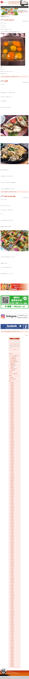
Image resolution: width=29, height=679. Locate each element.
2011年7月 (12, 635)
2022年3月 (12, 454)
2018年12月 (12, 507)
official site (12, 7)
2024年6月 (12, 415)
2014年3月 (12, 589)
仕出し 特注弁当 (13, 361)
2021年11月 (12, 460)
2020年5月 (12, 486)
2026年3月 (12, 385)
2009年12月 (12, 663)
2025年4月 (12, 401)
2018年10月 (12, 510)
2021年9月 (12, 463)
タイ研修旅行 (13, 358)
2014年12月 (12, 576)
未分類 (12, 367)
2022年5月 (12, 451)
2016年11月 (12, 543)
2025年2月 (12, 404)
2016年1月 (12, 558)
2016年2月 (12, 556)
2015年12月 (12, 559)
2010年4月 (12, 657)
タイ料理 (5, 81)
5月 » (15, 349)
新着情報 (12, 364)
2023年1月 (12, 440)
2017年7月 (12, 532)
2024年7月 (12, 414)
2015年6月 (12, 568)
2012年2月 (12, 625)
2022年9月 (12, 445)
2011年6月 (12, 637)
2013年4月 (12, 605)
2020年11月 (12, 477)
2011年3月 (12, 641)
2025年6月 (12, 398)
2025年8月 (12, 395)
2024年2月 (12, 421)
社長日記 (12, 370)
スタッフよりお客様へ (14, 355)
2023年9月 (12, 428)
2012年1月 (12, 627)
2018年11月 (12, 509)
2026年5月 (12, 382)
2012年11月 (12, 612)
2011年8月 (12, 634)
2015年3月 (12, 572)
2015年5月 (12, 569)
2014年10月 (12, 579)
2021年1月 (12, 474)
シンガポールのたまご (8, 19)
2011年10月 (12, 631)
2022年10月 (12, 444)
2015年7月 (12, 566)
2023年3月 (12, 437)
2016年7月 (12, 549)
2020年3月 (12, 487)
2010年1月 (12, 661)
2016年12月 (12, 542)
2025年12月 (12, 389)
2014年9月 (12, 581)
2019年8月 (12, 496)
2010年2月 (12, 660)
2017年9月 (12, 529)
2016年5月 (12, 552)
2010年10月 (12, 648)
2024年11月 (12, 408)
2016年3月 (12, 555)
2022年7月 (12, 448)
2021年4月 (12, 470)
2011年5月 (12, 638)
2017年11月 (12, 526)
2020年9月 (12, 480)
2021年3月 (12, 471)
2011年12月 (12, 628)
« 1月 (13, 349)
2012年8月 (12, 617)
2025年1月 (12, 405)
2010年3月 (12, 658)
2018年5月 (12, 517)
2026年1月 (12, 388)
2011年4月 (12, 640)
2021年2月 (12, 473)
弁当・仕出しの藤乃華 (14, 373)
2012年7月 (12, 618)
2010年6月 (12, 654)
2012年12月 (12, 611)
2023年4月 (12, 435)
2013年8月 (12, 599)
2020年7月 (12, 483)
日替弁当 (12, 365)
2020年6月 (12, 484)
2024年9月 (12, 411)
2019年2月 (12, 504)
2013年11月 (12, 595)
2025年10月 (12, 392)
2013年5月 (12, 604)
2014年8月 (12, 582)
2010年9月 (12, 650)
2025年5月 (12, 399)
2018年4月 (12, 519)
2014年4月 (12, 588)
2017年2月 (12, 539)
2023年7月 (12, 431)
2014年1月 (12, 592)
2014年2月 (12, 591)
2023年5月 (12, 434)
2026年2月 (12, 386)
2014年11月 (12, 578)
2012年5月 (12, 621)
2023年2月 (12, 438)
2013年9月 (12, 598)
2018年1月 (12, 523)
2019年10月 (12, 493)
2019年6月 (12, 499)
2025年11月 (12, 391)
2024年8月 (12, 412)
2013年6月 (12, 602)
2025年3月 (12, 402)
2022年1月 (12, 457)
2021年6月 (12, 467)
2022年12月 (12, 441)
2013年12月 (12, 594)
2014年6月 (12, 585)
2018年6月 (12, 516)
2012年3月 (12, 624)
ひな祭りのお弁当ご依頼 (9, 196)
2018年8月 (12, 513)
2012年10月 (12, 614)
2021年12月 (12, 458)
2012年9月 (12, 615)
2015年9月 (12, 563)
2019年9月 (12, 494)
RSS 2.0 (12, 377)
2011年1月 (12, 644)
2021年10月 (12, 461)
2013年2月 (12, 608)
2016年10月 (12, 545)
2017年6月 (12, 533)
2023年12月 (12, 424)
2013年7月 (12, 601)
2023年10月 (12, 427)
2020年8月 (12, 481)
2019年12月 (12, 490)
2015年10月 (12, 562)
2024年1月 (12, 422)
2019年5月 (12, 500)
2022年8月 (12, 447)
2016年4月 (12, 553)
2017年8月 (12, 530)
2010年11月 (12, 647)
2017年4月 (12, 536)
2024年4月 (12, 418)
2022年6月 (12, 450)
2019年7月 (12, 497)
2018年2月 (12, 522)
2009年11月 (12, 664)
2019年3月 (12, 503)
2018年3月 (12, 520)
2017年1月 (12, 540)
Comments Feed (13, 378)
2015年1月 (12, 575)
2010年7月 (12, 653)
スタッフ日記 (13, 357)
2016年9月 (12, 546)
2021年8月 (12, 464)
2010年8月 (12, 651)
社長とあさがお (13, 368)
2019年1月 (12, 506)
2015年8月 (12, 565)
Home (4, 7)
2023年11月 (12, 425)
